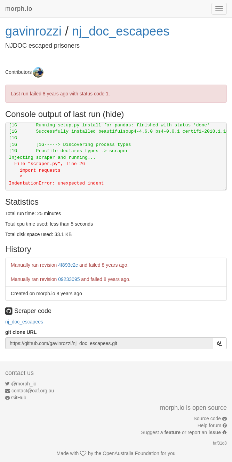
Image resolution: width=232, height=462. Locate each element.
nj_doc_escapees (120, 31)
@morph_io (24, 383)
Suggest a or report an (181, 432)
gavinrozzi (33, 31)
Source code (207, 418)
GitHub (18, 397)
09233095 (69, 279)
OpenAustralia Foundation (131, 453)
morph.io (18, 8)
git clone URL (21, 332)
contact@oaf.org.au (32, 390)
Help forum (209, 425)
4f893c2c (68, 265)
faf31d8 (220, 443)
